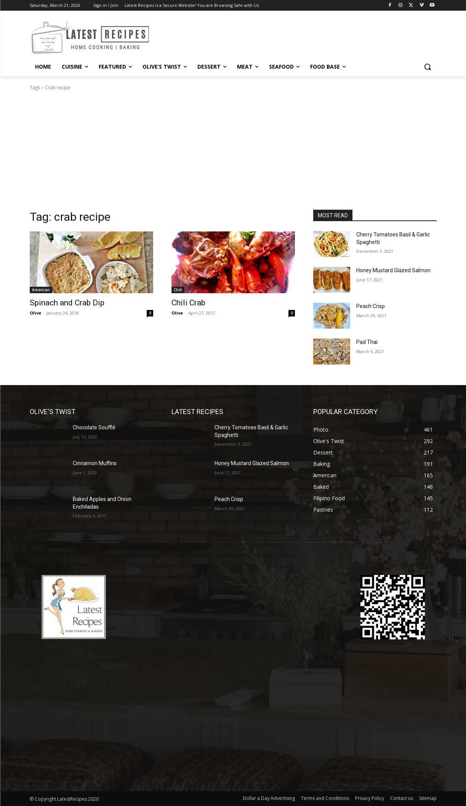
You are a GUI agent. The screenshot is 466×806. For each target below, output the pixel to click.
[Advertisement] (233, 152)
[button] (427, 67)
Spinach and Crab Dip (67, 302)
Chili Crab (188, 302)
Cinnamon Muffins (95, 463)
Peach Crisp (370, 306)
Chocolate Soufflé (94, 427)
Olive (35, 313)
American (41, 289)
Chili (178, 289)
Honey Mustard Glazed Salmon (393, 270)
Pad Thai (367, 342)
